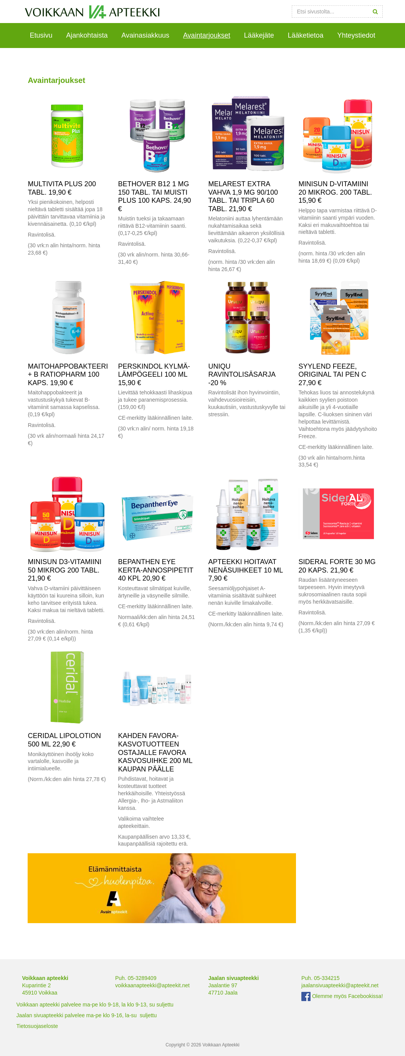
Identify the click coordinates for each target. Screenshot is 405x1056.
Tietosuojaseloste (37, 1026)
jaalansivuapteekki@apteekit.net (340, 985)
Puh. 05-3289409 (135, 978)
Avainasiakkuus (145, 35)
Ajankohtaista (86, 35)
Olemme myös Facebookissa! (342, 996)
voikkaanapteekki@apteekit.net (152, 985)
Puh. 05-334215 (320, 978)
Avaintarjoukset (206, 35)
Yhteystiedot (356, 35)
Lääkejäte (259, 35)
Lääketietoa (306, 35)
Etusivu (41, 35)
